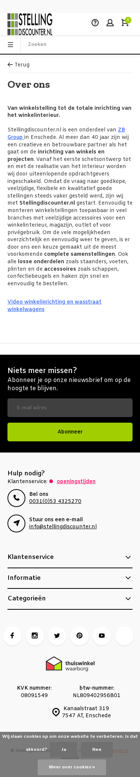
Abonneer (70, 432)
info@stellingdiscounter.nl (63, 527)
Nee (97, 750)
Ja (63, 750)
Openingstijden (76, 481)
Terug (18, 65)
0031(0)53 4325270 (55, 501)
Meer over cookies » (72, 767)
